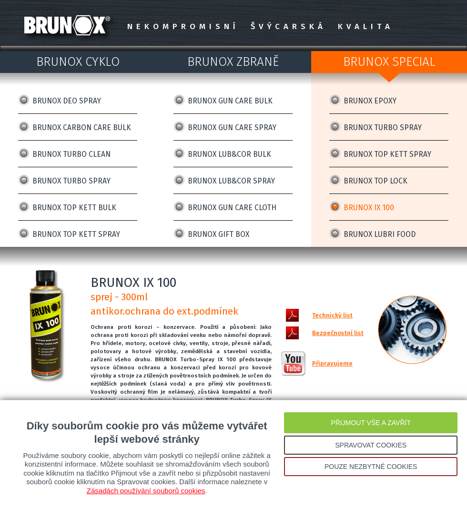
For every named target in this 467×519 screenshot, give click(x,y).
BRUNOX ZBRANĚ (233, 61)
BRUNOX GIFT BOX (218, 234)
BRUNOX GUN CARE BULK (230, 100)
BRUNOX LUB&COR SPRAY (231, 180)
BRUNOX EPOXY (370, 100)
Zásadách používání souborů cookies (146, 491)
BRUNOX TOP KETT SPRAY (76, 234)
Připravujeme (332, 363)
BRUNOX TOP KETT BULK (74, 207)
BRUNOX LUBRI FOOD (380, 234)
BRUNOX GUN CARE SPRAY (232, 127)
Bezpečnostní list (338, 332)
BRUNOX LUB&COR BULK (229, 154)
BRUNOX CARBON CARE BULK (81, 127)
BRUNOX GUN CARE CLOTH (232, 207)
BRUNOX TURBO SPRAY (71, 180)
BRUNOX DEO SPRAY (66, 100)
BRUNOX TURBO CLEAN (71, 154)
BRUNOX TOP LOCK (375, 180)
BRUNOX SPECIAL (389, 61)
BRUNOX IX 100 (369, 207)
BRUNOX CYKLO (78, 61)
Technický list (332, 315)
